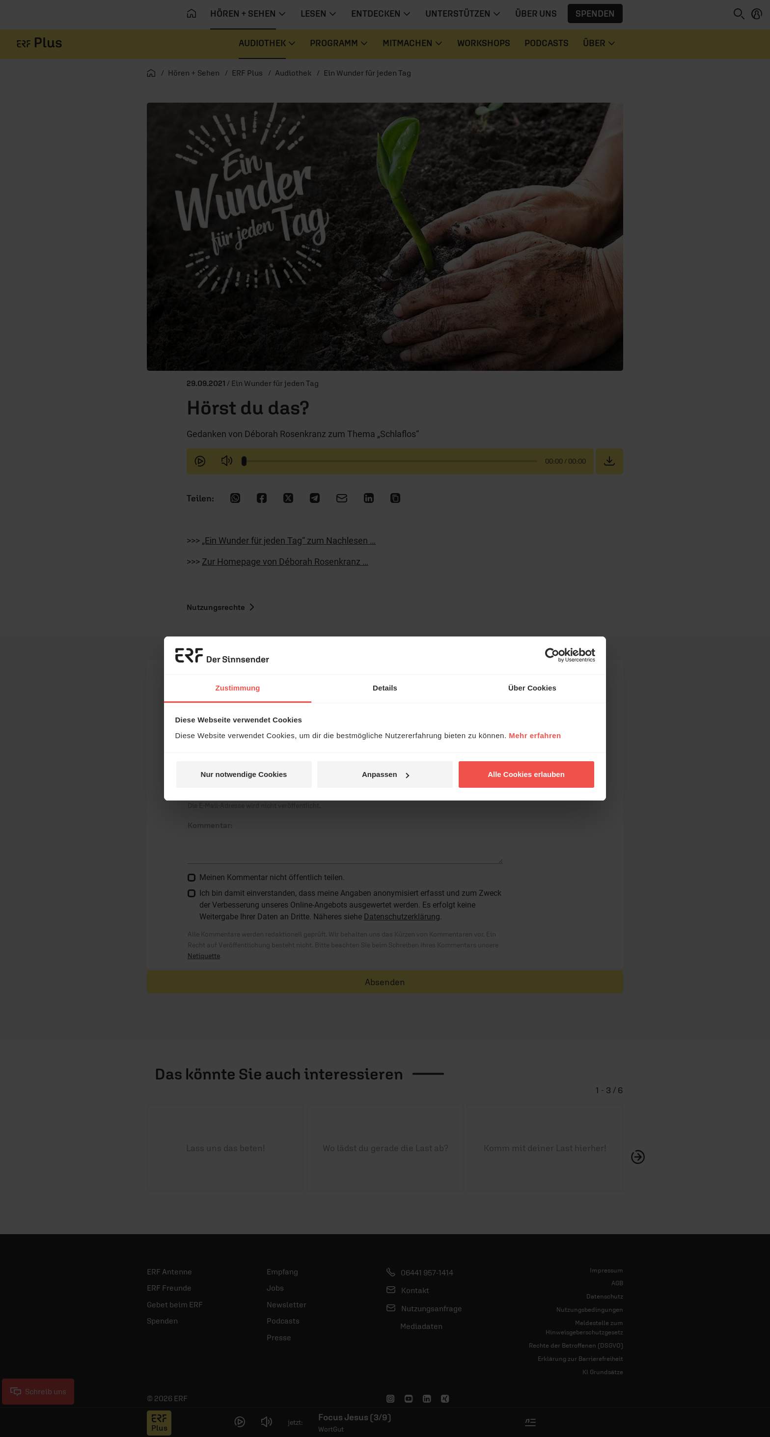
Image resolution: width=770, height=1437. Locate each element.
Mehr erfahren (535, 735)
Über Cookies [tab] (532, 688)
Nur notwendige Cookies (244, 774)
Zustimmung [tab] (238, 688)
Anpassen (385, 774)
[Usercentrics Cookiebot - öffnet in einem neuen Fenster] (552, 655)
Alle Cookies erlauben (526, 774)
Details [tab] (385, 688)
